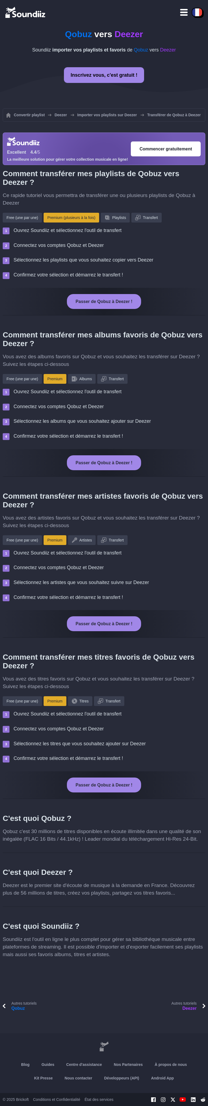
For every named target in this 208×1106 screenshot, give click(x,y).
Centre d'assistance (84, 1064)
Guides (47, 1064)
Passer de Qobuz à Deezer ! (104, 301)
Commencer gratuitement (165, 149)
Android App (162, 1078)
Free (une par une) (22, 217)
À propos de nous (171, 1064)
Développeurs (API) (121, 1078)
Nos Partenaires (128, 1064)
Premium (55, 379)
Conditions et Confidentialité (56, 1099)
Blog (25, 1064)
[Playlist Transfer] (25, 12)
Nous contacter (78, 1078)
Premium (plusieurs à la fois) (71, 217)
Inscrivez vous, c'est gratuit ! (104, 75)
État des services (98, 1099)
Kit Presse (43, 1078)
